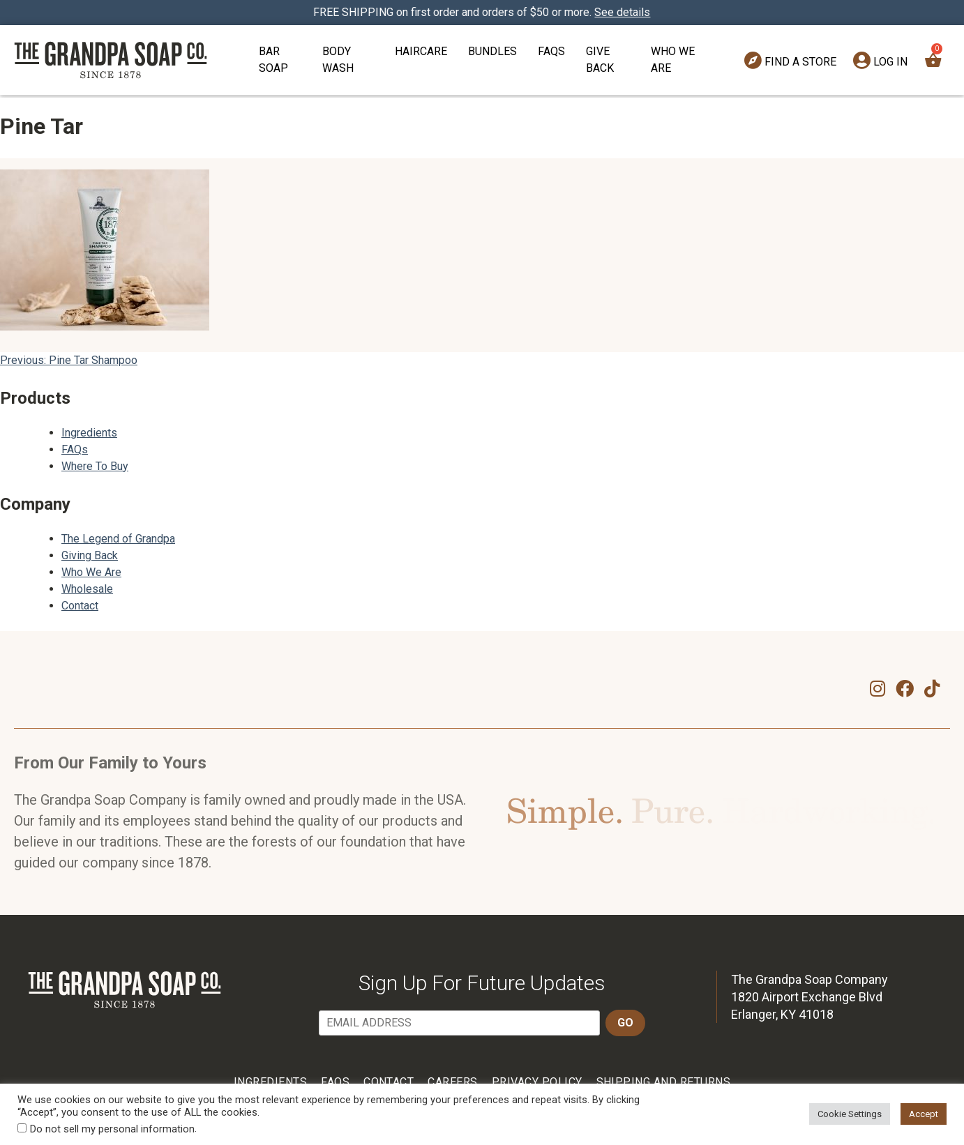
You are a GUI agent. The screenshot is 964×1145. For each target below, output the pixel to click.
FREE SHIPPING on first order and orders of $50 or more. (482, 12)
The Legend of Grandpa (118, 538)
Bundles (492, 51)
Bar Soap (273, 60)
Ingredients (89, 432)
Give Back (600, 60)
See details (623, 12)
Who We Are (673, 60)
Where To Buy (94, 466)
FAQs (551, 51)
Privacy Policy (537, 1082)
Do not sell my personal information (112, 1129)
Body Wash (338, 60)
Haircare (421, 51)
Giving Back (89, 555)
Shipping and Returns (663, 1082)
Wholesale (87, 589)
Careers (452, 1082)
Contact (79, 605)
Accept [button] (923, 1114)
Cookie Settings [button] (850, 1114)
